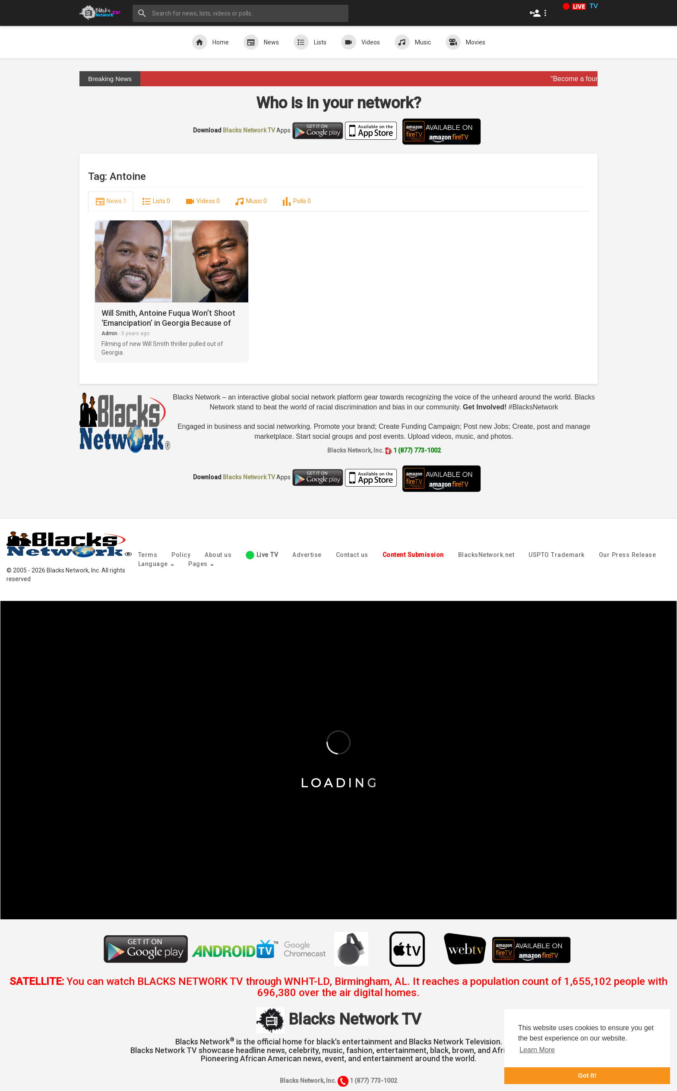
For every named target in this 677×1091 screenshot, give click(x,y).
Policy (180, 554)
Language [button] (156, 563)
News (261, 42)
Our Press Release (627, 554)
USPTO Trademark (556, 554)
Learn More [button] (537, 1049)
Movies (465, 42)
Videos (360, 42)
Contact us (352, 554)
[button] (540, 13)
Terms (148, 554)
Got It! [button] (587, 1075)
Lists (310, 42)
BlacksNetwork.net (486, 554)
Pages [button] (201, 563)
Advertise (307, 554)
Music (413, 42)
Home (210, 42)
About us (218, 554)
